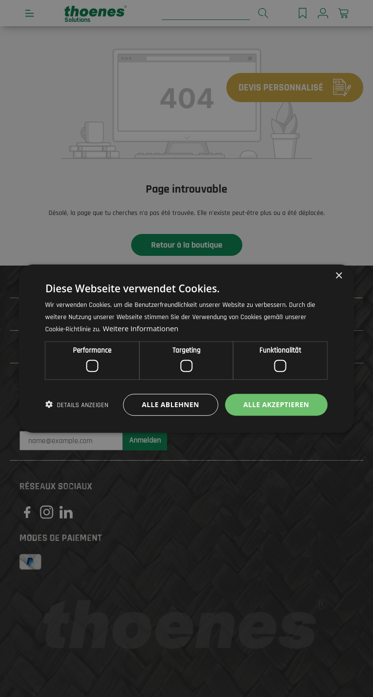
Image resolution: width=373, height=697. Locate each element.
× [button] (338, 275)
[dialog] (186, 348)
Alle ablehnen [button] (170, 404)
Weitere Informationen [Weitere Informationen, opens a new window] (141, 328)
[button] (76, 404)
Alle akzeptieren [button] (276, 404)
